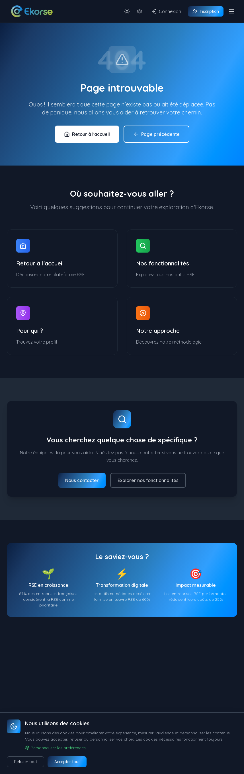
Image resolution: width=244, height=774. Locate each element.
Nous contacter (82, 480)
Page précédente (156, 134)
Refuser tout (25, 761)
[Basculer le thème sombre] (127, 11)
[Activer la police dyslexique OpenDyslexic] (139, 11)
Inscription (205, 11)
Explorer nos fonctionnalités (148, 480)
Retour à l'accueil (87, 134)
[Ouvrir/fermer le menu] (231, 11)
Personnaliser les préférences (55, 747)
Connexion (166, 11)
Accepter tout (67, 761)
